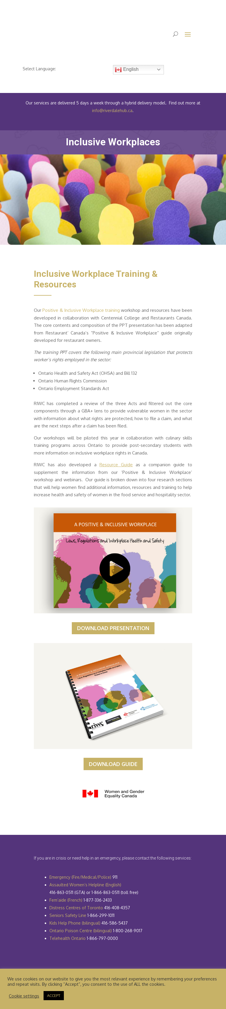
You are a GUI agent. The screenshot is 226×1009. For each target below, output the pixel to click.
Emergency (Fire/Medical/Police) (80, 877)
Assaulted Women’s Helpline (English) (85, 884)
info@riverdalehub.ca (112, 110)
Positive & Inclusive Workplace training (81, 310)
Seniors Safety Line (67, 915)
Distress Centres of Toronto (76, 907)
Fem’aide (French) (65, 900)
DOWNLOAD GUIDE (113, 764)
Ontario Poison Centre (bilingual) (80, 930)
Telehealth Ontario (67, 938)
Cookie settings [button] (24, 995)
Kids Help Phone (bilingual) (74, 922)
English (127, 69)
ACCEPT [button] (53, 995)
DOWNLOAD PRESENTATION (113, 628)
